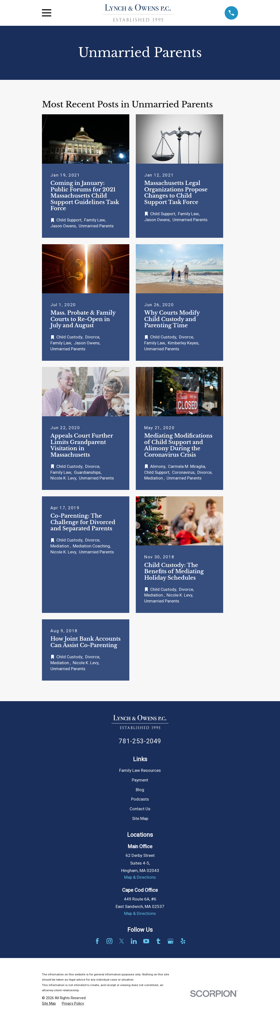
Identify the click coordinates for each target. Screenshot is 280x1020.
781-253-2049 (140, 741)
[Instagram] (109, 941)
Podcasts (140, 799)
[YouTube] (146, 941)
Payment (140, 780)
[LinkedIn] (134, 941)
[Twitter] (122, 941)
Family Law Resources (140, 770)
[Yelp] (183, 941)
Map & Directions (140, 877)
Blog (140, 790)
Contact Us (140, 809)
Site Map (140, 818)
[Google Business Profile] (171, 941)
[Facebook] (97, 941)
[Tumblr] (158, 941)
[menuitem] (49, 1003)
